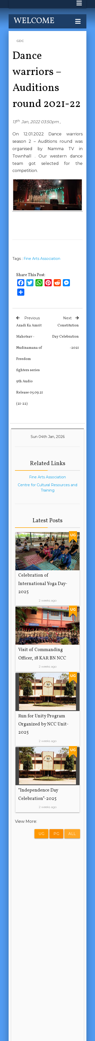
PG (56, 833)
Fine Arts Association (42, 258)
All (72, 833)
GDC (20, 41)
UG (41, 833)
